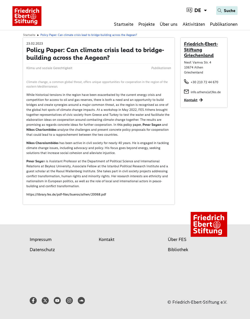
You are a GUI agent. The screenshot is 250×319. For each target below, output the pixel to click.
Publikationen (224, 24)
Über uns (169, 24)
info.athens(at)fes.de (206, 92)
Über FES (177, 239)
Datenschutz (42, 249)
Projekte (146, 24)
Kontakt (107, 239)
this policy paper (129, 125)
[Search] (227, 10)
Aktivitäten (194, 24)
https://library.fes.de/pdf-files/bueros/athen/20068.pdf (66, 194)
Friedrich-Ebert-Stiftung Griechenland (201, 49)
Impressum (41, 239)
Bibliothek (178, 249)
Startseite (123, 24)
